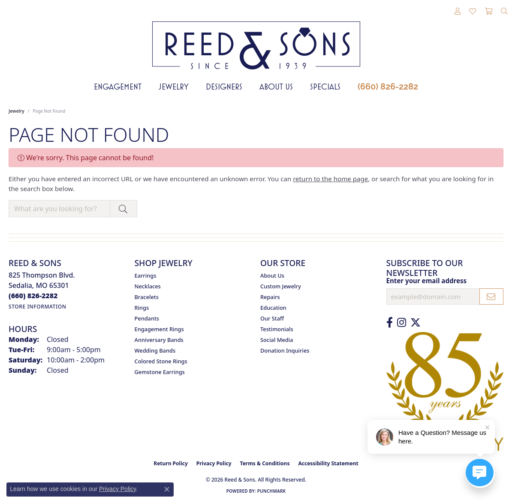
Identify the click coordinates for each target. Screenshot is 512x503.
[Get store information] (37, 306)
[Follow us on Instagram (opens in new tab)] (401, 322)
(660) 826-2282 (388, 86)
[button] (458, 11)
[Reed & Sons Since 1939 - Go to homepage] (256, 39)
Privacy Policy (214, 463)
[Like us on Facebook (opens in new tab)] (389, 322)
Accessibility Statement (328, 463)
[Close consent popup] (166, 489)
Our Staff (272, 318)
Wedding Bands (155, 350)
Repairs (270, 297)
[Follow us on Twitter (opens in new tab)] (415, 322)
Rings (142, 307)
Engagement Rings (159, 329)
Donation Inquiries (284, 350)
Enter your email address (426, 280)
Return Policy (171, 463)
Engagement (118, 86)
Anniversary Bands (159, 340)
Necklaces (148, 286)
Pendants (147, 318)
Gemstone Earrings (160, 372)
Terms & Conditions (265, 463)
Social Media (276, 340)
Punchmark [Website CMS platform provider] (271, 491)
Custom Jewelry (280, 286)
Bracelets (147, 297)
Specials (325, 86)
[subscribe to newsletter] (491, 296)
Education (273, 307)
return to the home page (330, 178)
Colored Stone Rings (161, 361)
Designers (224, 86)
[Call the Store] (33, 295)
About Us (276, 86)
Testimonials (276, 329)
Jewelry (174, 86)
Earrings (146, 275)
